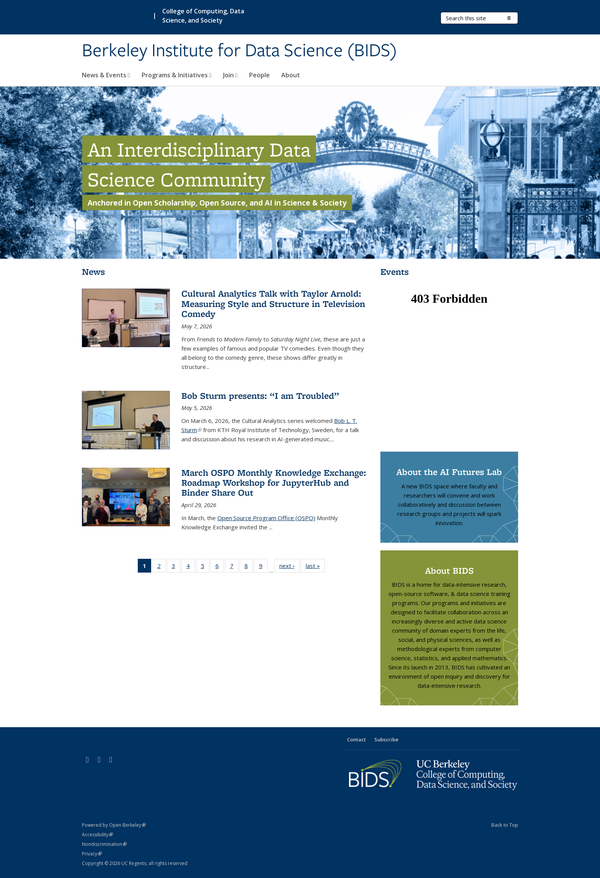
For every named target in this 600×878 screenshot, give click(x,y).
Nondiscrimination (104, 844)
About (290, 75)
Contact (356, 739)
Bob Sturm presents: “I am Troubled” (260, 395)
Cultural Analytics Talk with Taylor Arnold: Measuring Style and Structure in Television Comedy (273, 303)
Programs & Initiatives (177, 75)
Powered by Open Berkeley (114, 825)
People (259, 75)
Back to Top (504, 824)
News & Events (106, 75)
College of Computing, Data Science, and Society (203, 15)
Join (230, 75)
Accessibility (97, 834)
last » (315, 567)
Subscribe (386, 739)
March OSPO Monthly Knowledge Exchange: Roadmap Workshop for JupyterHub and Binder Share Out (273, 483)
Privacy (92, 853)
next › (289, 567)
